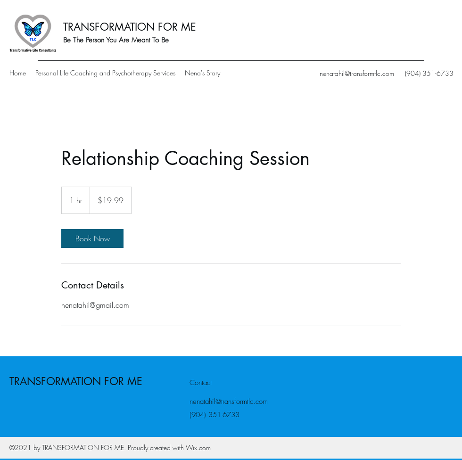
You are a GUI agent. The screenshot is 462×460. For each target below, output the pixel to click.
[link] (92, 238)
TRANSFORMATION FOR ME (129, 26)
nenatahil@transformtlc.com (357, 73)
